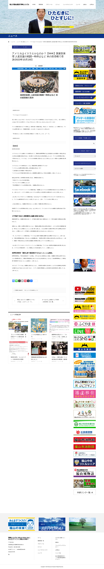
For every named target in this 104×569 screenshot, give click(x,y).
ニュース (78, 4)
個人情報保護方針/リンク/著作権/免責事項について (60, 557)
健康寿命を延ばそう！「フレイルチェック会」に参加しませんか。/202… (59, 336)
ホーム (39, 537)
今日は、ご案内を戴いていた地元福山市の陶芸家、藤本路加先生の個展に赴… (59, 359)
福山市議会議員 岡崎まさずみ (19, 4)
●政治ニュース (28, 47)
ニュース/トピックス (68, 4)
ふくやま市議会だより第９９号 (39, 335)
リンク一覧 (58, 553)
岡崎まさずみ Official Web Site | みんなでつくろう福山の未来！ (19, 538)
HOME (33, 4)
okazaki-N (20, 290)
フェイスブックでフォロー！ (60, 546)
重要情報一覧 (41, 540)
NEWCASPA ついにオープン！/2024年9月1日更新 (18, 358)
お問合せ (92, 4)
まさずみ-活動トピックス (60, 538)
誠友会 (84, 4)
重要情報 (41, 4)
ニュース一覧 (21, 47)
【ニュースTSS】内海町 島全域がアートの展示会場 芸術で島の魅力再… (18, 336)
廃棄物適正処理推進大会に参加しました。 (39, 358)
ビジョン (58, 4)
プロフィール (49, 4)
